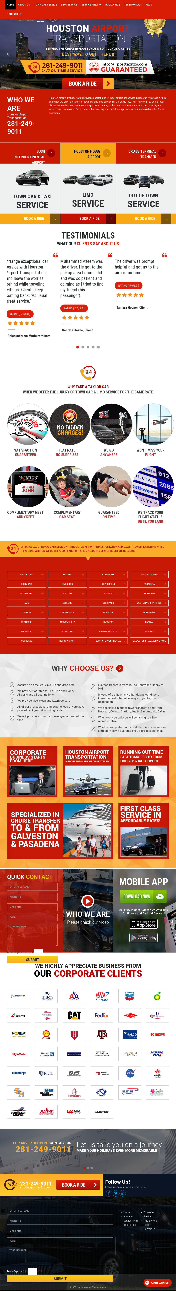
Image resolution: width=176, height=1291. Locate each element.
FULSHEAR (26, 631)
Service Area (89, 4)
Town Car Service (45, 4)
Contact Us (14, 14)
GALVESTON (149, 612)
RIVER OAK (67, 584)
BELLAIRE (67, 603)
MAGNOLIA (108, 612)
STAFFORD (26, 622)
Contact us (149, 1229)
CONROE (108, 593)
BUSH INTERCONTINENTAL (108, 641)
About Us (24, 4)
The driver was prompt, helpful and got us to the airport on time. (145, 267)
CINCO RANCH (67, 612)
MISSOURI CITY (67, 622)
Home (10, 4)
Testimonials (133, 4)
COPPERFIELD (108, 584)
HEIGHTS (149, 631)
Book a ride (129, 1224)
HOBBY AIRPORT (67, 641)
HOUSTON (108, 622)
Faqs (149, 4)
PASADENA (149, 584)
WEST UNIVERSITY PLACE (149, 603)
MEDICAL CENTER (149, 574)
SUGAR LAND (26, 574)
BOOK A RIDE (42, 219)
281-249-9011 (21, 127)
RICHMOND (26, 584)
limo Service (150, 1220)
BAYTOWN (67, 593)
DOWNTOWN (67, 631)
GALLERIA (67, 574)
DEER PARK (108, 603)
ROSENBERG (26, 593)
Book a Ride (112, 4)
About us (128, 1216)
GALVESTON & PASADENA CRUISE (149, 641)
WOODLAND (26, 641)
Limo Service (69, 4)
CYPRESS (26, 612)
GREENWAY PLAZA (108, 631)
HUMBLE (149, 622)
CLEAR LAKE (108, 574)
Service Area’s (131, 1220)
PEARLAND (149, 593)
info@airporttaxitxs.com (35, 1187)
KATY (26, 603)
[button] (77, 347)
